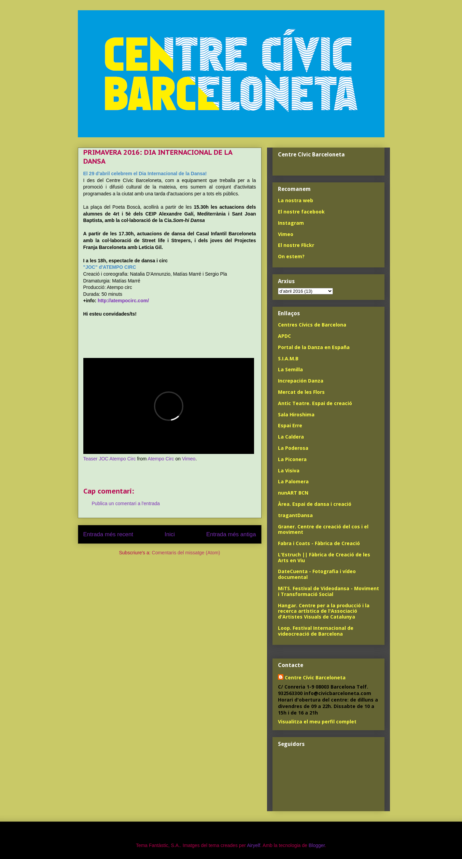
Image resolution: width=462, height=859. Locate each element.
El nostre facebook (301, 211)
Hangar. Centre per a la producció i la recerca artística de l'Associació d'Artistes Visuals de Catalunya (323, 611)
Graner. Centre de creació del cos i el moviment (323, 529)
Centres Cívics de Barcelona (312, 324)
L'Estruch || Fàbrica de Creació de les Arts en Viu (324, 557)
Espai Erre (290, 425)
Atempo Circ (161, 458)
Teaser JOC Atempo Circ (109, 458)
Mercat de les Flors (301, 392)
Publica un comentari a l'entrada (126, 503)
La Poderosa (293, 448)
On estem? (291, 256)
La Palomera (293, 481)
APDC (284, 336)
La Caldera (291, 436)
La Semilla (290, 369)
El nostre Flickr (296, 245)
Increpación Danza (300, 380)
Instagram (291, 223)
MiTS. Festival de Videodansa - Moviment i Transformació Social (328, 591)
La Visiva (288, 470)
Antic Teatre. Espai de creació (315, 403)
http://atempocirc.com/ (123, 300)
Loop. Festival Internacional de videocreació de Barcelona (315, 631)
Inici (170, 534)
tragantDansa (295, 515)
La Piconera (292, 459)
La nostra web (295, 200)
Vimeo (188, 458)
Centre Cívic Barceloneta (315, 677)
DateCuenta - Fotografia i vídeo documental (317, 574)
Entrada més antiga (231, 534)
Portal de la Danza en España (314, 347)
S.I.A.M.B (288, 358)
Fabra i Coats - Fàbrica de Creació (319, 543)
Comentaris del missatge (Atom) (186, 552)
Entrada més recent (108, 534)
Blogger (317, 845)
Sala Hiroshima (296, 414)
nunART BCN (293, 492)
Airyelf (253, 845)
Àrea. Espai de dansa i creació (314, 504)
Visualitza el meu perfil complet (317, 721)
